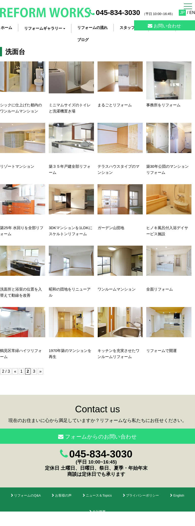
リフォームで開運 (161, 350)
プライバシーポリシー (141, 495)
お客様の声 (62, 495)
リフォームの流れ (92, 27)
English (177, 495)
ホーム (6, 27)
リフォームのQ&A (26, 495)
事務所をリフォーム (163, 105)
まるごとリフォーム (115, 105)
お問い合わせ (164, 25)
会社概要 (97, 512)
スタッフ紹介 (131, 27)
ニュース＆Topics (97, 495)
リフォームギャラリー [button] (44, 28)
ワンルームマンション (117, 289)
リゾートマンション (17, 166)
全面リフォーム (159, 289)
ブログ (83, 40)
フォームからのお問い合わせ (97, 436)
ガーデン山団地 (111, 228)
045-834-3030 (118, 12)
